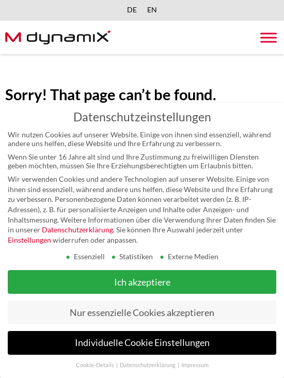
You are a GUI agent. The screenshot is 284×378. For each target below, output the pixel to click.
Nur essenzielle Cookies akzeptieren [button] (142, 312)
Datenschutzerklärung (77, 229)
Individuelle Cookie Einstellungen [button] (142, 342)
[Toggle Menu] (268, 37)
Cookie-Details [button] (95, 365)
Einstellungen (29, 239)
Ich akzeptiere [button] (142, 281)
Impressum (195, 365)
